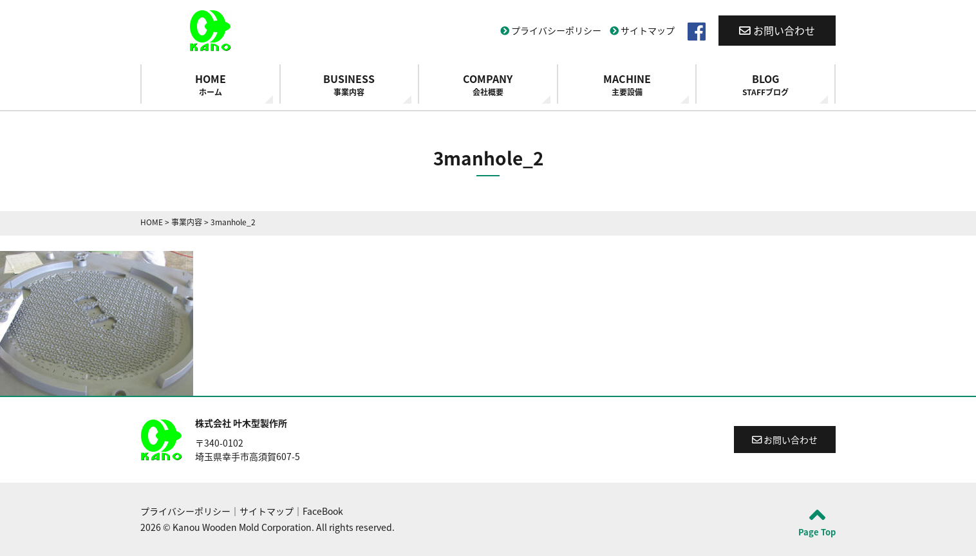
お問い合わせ (777, 30)
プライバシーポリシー (550, 30)
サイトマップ (642, 30)
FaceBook (323, 511)
